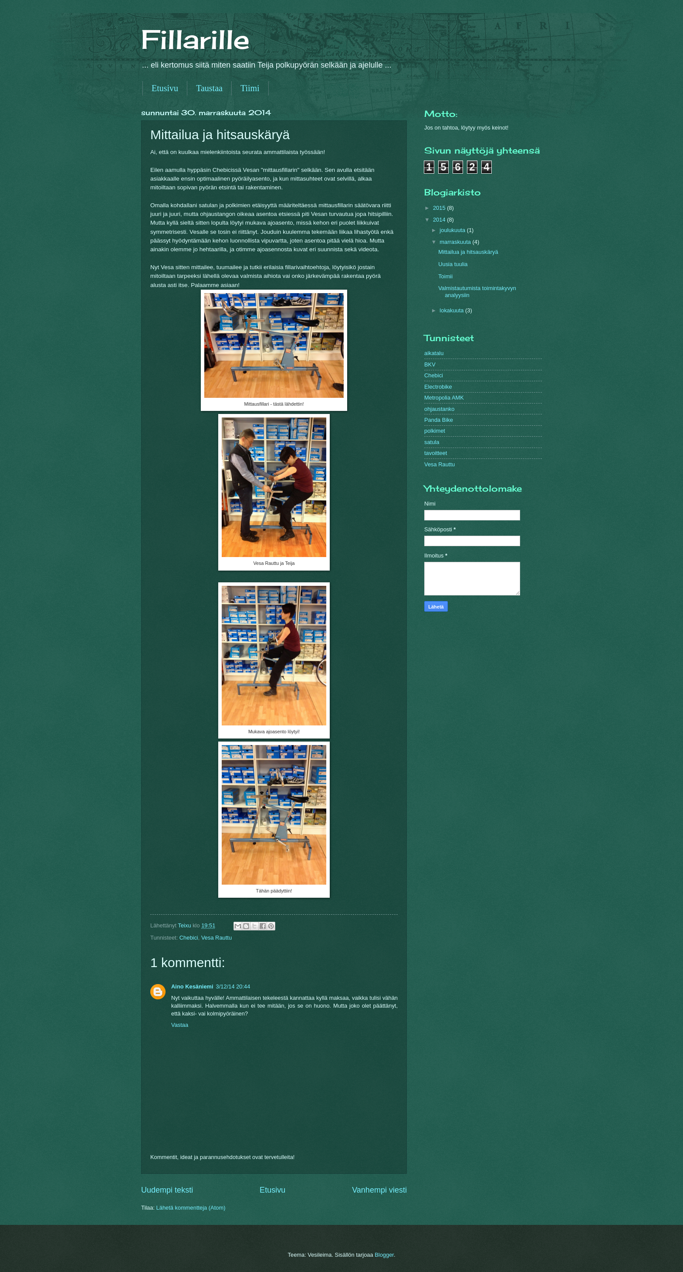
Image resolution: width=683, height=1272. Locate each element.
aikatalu (433, 353)
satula (431, 442)
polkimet (434, 430)
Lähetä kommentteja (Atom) (191, 1207)
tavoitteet (435, 453)
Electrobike (438, 386)
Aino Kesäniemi (192, 986)
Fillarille (195, 39)
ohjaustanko (439, 409)
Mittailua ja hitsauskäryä (468, 252)
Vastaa (179, 1025)
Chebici (188, 937)
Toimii (445, 276)
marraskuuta (456, 242)
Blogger (384, 1254)
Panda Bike (438, 420)
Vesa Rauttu (216, 937)
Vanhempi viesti (379, 1190)
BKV (430, 364)
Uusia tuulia (452, 264)
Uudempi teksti (167, 1190)
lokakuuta (452, 310)
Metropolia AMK (444, 397)
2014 (440, 219)
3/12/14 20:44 (233, 986)
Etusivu (165, 88)
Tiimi (250, 88)
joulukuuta (453, 230)
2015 (440, 208)
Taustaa (209, 88)
